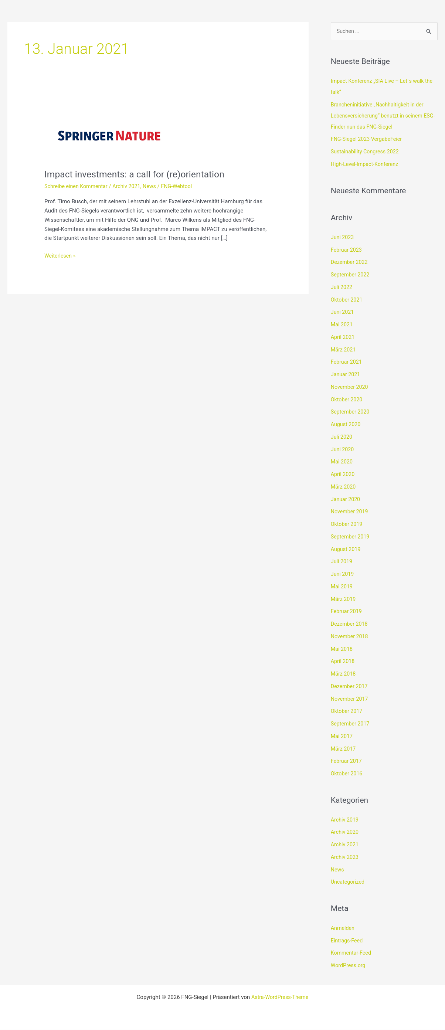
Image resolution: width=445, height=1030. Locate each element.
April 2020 (343, 475)
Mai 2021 (342, 325)
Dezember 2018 (350, 624)
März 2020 (344, 487)
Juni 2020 (343, 449)
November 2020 (350, 387)
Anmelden (343, 928)
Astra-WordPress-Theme (280, 997)
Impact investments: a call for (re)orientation (139, 174)
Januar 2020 (346, 499)
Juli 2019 (342, 562)
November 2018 (350, 636)
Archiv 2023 (345, 857)
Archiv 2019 (345, 820)
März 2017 (344, 749)
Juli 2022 (342, 287)
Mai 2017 (342, 736)
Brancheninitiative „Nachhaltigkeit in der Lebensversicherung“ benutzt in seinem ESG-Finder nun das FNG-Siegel (380, 116)
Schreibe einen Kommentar (77, 186)
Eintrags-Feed (347, 941)
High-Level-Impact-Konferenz (366, 164)
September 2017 (351, 724)
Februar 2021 (347, 362)
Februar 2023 (347, 250)
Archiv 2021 (130, 186)
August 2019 (346, 549)
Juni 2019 (343, 574)
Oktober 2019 (347, 524)
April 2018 (343, 662)
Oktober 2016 (347, 774)
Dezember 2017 (350, 686)
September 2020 (351, 412)
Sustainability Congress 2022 (366, 152)
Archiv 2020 (345, 832)
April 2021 (343, 337)
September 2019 (351, 537)
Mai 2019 (342, 587)
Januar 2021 (346, 375)
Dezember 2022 (350, 262)
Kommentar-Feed (352, 953)
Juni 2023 (343, 237)
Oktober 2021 (347, 300)
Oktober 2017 (347, 711)
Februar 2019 (347, 612)
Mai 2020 (342, 462)
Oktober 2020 (347, 400)
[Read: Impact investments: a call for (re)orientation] (110, 133)
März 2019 (344, 599)
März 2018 (344, 674)
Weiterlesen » (60, 255)
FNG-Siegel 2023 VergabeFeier (368, 139)
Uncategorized (348, 882)
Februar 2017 (347, 761)
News (155, 186)
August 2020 (346, 425)
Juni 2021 (343, 312)
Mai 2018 (342, 649)
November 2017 (350, 699)
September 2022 (351, 275)
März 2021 (344, 350)
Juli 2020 (342, 437)
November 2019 (350, 512)
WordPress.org (349, 966)
